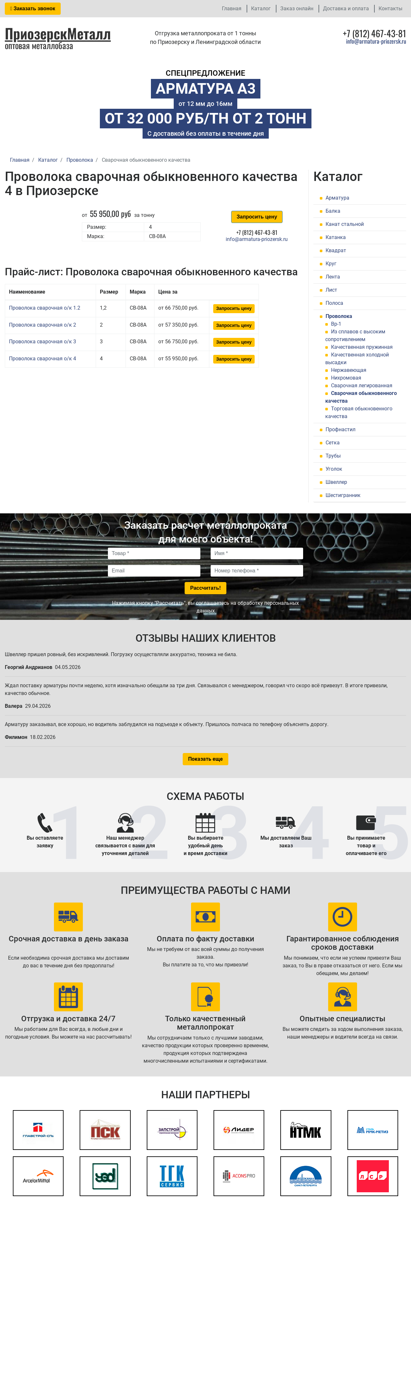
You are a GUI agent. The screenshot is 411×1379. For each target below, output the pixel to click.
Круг (331, 264)
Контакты (390, 8)
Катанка (336, 237)
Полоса (334, 303)
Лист (331, 290)
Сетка (333, 443)
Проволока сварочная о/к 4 (42, 358)
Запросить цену (257, 216)
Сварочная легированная (361, 385)
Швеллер (336, 482)
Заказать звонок (32, 8)
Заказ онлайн (296, 8)
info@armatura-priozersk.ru (376, 41)
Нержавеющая (348, 370)
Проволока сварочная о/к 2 (42, 325)
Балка (333, 211)
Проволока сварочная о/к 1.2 (44, 308)
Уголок (334, 469)
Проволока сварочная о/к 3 (42, 341)
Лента (333, 277)
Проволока (339, 316)
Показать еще (205, 759)
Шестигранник (343, 495)
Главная (231, 8)
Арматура (337, 198)
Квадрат (336, 250)
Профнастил (340, 429)
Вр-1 (336, 324)
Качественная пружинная (362, 347)
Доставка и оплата (346, 8)
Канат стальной (345, 224)
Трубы (333, 456)
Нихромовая (346, 378)
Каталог (261, 8)
